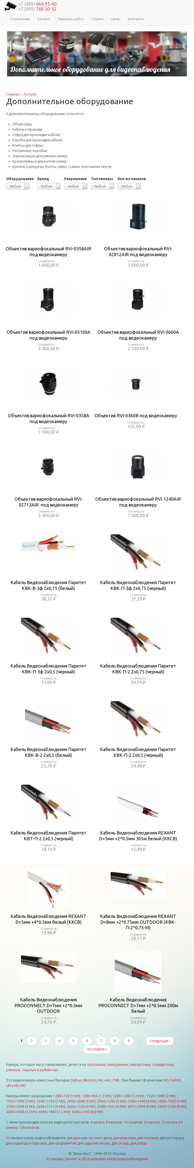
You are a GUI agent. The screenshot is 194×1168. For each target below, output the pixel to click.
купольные (96, 1065)
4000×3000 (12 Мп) (21, 1112)
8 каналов (114, 1122)
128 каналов (29, 1128)
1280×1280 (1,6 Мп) (128, 1096)
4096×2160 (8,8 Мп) (87, 1112)
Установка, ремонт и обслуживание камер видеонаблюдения (97, 1159)
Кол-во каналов (132, 179)
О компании (20, 19)
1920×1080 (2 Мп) (161, 1096)
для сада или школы (94, 1143)
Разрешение (75, 179)
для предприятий (62, 1143)
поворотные (140, 1065)
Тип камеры (102, 179)
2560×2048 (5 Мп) (20, 1107)
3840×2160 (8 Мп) (172, 1107)
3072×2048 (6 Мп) (141, 1107)
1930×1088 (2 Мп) (20, 1101)
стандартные (163, 1065)
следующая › (160, 1041)
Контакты (136, 19)
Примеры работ (71, 19)
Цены (115, 19)
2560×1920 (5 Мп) (172, 1101)
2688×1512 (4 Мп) (50, 1107)
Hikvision (90, 1080)
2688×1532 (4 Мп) (111, 1107)
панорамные (117, 1065)
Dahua (76, 1080)
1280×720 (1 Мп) (66, 1096)
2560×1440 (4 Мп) (141, 1101)
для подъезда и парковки (26, 1143)
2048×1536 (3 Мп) (50, 1101)
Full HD (175, 1080)
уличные (13, 1070)
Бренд (43, 179)
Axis (107, 1080)
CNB (115, 1080)
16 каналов (133, 1122)
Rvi (100, 1080)
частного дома (100, 1138)
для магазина (148, 1138)
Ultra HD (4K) (16, 1086)
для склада (120, 1143)
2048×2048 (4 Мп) (81, 1101)
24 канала (152, 1122)
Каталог (43, 19)
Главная (12, 94)
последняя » (97, 1049)
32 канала (169, 1122)
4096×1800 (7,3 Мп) (54, 1112)
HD (166, 1080)
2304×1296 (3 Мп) (111, 1101)
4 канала (97, 1122)
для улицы (138, 1143)
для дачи (74, 1138)
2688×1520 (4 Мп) (81, 1107)
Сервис (98, 19)
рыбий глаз (49, 1070)
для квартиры (125, 1138)
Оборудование (20, 179)
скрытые (29, 1070)
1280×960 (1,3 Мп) (96, 1096)
